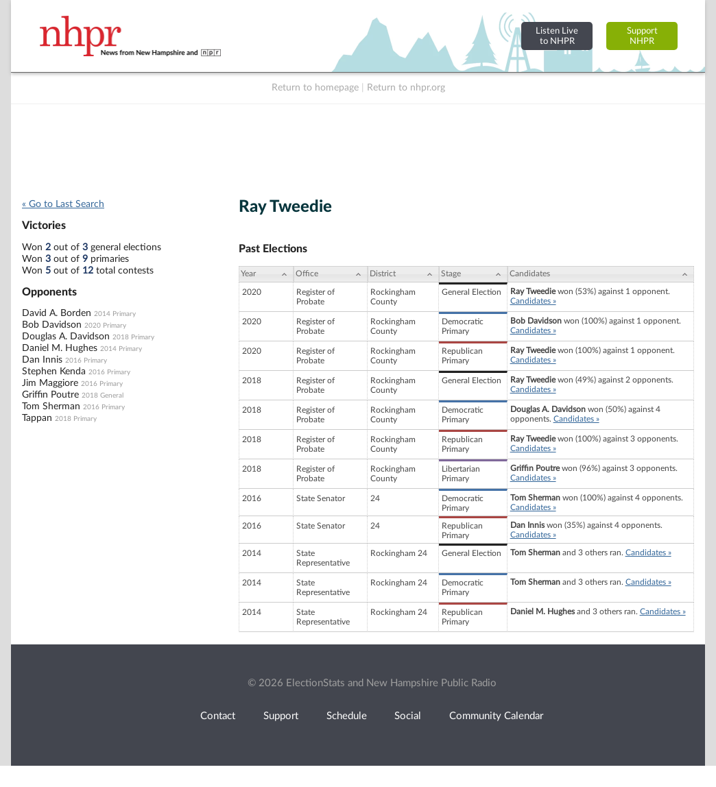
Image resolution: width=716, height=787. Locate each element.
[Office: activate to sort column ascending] (331, 274)
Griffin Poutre (50, 395)
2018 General (102, 395)
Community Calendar (496, 716)
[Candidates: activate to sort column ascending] (601, 274)
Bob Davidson (52, 325)
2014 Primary (115, 314)
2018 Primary (133, 337)
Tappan (37, 418)
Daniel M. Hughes (59, 348)
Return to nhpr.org (406, 88)
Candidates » (533, 301)
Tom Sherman (51, 406)
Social (407, 716)
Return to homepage (315, 88)
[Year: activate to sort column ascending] (266, 274)
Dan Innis (42, 360)
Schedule (346, 716)
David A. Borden (56, 313)
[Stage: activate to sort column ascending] (473, 274)
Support (280, 716)
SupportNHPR (642, 36)
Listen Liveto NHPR (557, 36)
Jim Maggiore (50, 383)
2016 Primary (86, 360)
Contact (217, 716)
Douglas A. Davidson (66, 336)
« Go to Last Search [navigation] (63, 204)
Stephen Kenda (54, 371)
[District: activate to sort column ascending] (403, 274)
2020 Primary (105, 325)
